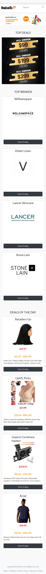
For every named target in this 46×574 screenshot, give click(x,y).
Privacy (26, 571)
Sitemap (33, 571)
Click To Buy (23, 142)
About (5, 571)
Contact (40, 571)
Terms (20, 571)
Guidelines (12, 571)
